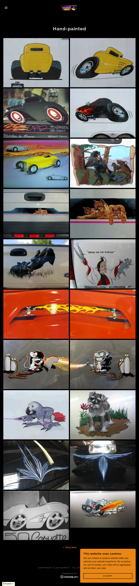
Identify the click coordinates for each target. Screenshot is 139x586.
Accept (107, 576)
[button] (7, 8)
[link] (69, 7)
